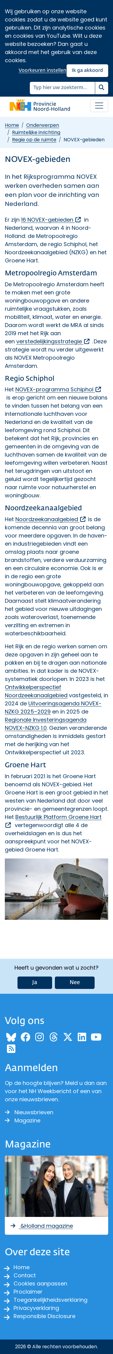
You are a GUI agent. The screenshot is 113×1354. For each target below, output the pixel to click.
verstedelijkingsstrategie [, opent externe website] (53, 341)
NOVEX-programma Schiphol (58, 389)
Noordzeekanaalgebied (50, 519)
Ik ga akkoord (87, 70)
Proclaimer (28, 1291)
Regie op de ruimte (34, 139)
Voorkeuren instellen (42, 70)
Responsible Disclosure (44, 1316)
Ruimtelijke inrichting (36, 132)
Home (12, 125)
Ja (34, 982)
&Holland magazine (41, 1226)
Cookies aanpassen (40, 1283)
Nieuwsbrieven (29, 1112)
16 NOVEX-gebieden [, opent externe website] (51, 219)
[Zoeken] (62, 88)
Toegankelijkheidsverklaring (50, 1300)
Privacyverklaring (36, 1308)
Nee (75, 982)
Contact (25, 1275)
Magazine (22, 1120)
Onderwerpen (42, 125)
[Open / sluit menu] (99, 105)
